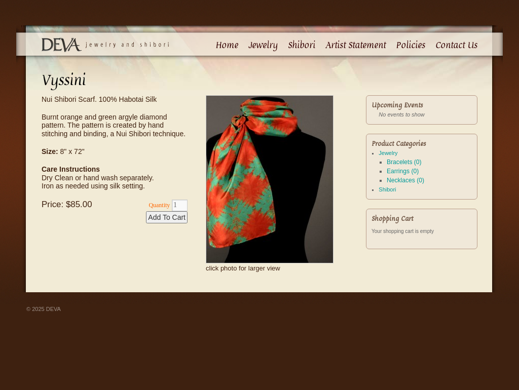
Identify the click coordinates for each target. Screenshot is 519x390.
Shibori (301, 45)
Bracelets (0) (404, 162)
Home (226, 45)
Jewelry (263, 45)
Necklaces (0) (405, 180)
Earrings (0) (403, 171)
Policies (410, 45)
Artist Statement (355, 45)
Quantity (159, 205)
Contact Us (456, 45)
